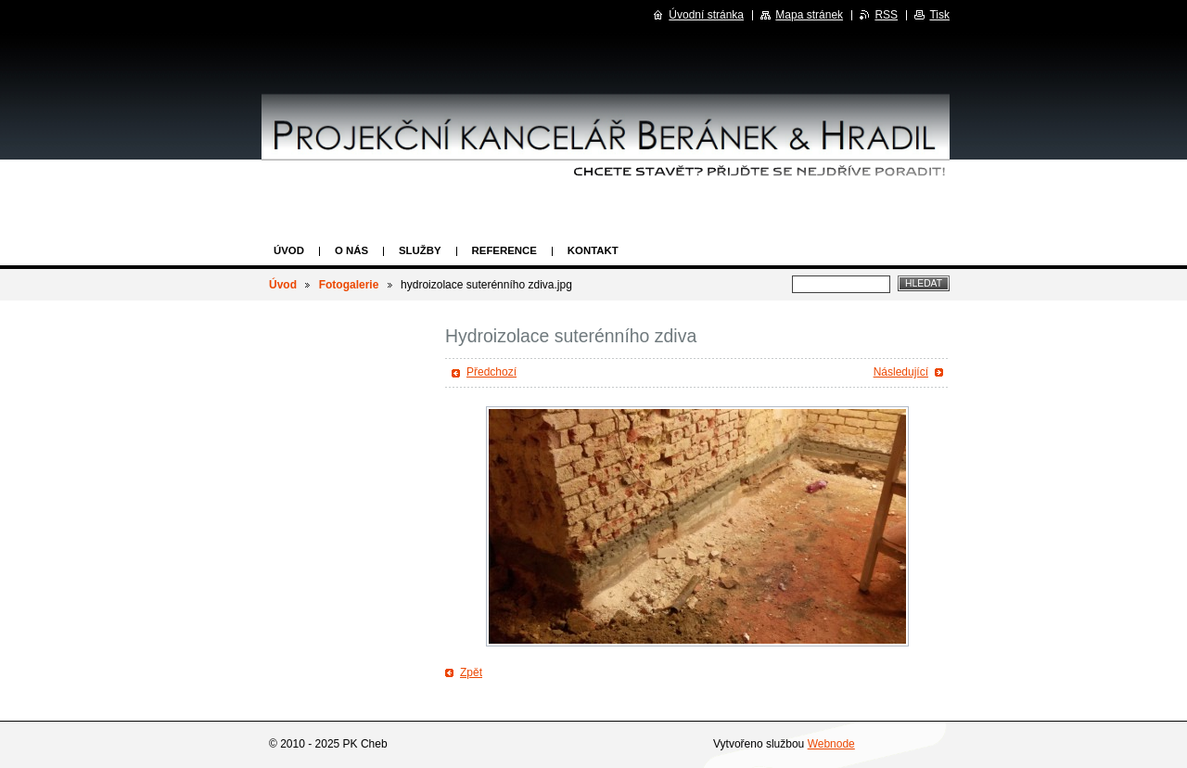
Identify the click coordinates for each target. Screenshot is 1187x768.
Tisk (939, 14)
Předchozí (491, 371)
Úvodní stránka (706, 14)
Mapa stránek (809, 14)
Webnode (831, 743)
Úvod (289, 250)
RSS (886, 14)
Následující (901, 371)
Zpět (471, 672)
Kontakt (593, 250)
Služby (420, 250)
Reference (504, 250)
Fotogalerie (349, 284)
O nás (351, 250)
